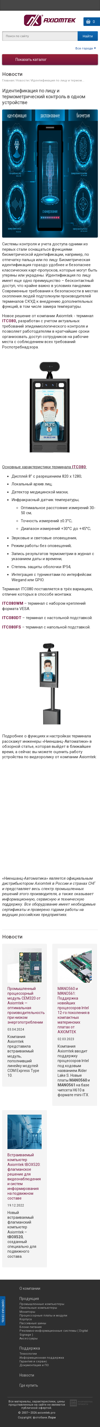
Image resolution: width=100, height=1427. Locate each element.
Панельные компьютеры (38, 1308)
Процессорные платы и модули (43, 1315)
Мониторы (27, 1312)
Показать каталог (31, 59)
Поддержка (29, 1348)
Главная (8, 80)
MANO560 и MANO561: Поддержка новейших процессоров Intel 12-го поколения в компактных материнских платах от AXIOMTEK (74, 1010)
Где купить (28, 1385)
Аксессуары (28, 1338)
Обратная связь (2, 1310)
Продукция (29, 1298)
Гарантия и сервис (33, 1361)
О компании (29, 1288)
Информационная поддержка (41, 1357)
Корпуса (25, 1319)
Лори (52, 1417)
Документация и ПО (34, 1365)
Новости (22, 80)
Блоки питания (30, 1327)
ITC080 (9, 321)
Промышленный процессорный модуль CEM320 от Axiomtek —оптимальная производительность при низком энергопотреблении (24, 1005)
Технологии (28, 1353)
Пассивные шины (32, 1323)
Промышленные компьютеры (41, 1304)
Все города (84, 48)
